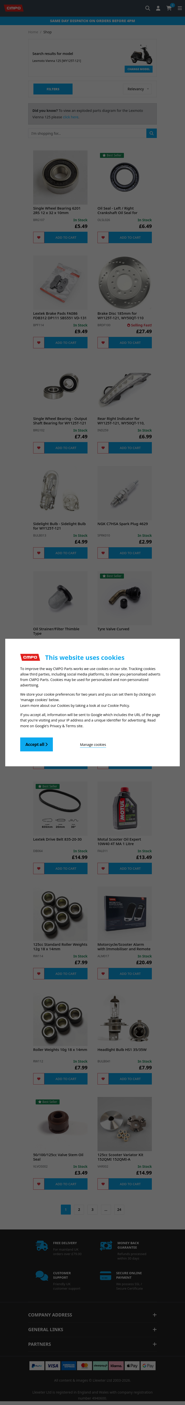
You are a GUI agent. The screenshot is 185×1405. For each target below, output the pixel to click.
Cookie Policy (118, 705)
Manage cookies (93, 744)
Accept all (36, 744)
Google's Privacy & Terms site (59, 725)
